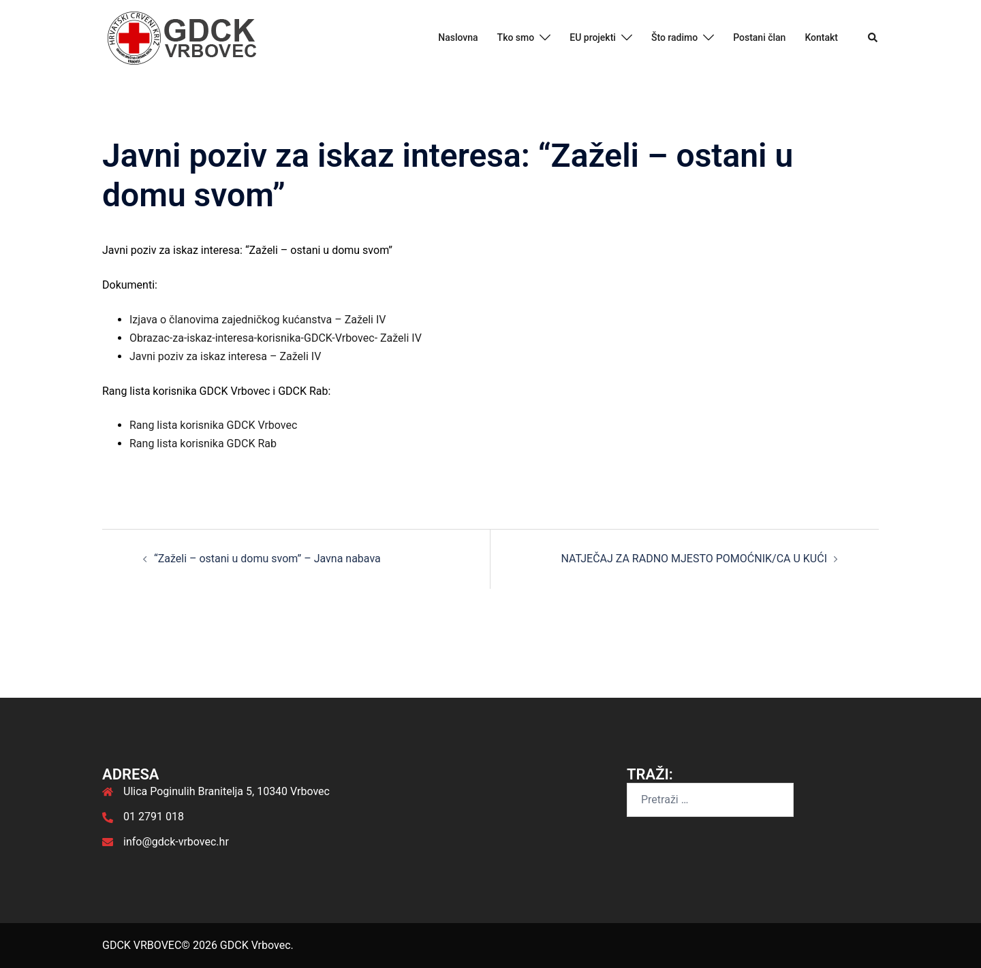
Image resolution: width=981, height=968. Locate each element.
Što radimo (674, 37)
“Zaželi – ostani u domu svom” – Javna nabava (267, 558)
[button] (873, 38)
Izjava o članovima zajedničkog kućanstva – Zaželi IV (257, 319)
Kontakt (821, 37)
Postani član (759, 37)
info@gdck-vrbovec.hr (176, 841)
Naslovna (458, 37)
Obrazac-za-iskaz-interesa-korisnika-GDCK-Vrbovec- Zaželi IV (275, 338)
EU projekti (593, 37)
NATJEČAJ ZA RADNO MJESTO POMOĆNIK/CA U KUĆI (694, 558)
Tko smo (516, 37)
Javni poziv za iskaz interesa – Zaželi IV (225, 356)
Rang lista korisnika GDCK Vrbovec (213, 425)
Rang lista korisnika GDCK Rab (203, 443)
